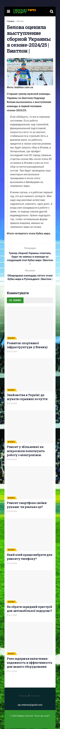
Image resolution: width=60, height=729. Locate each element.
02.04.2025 (12, 512)
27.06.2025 (12, 404)
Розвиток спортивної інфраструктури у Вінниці (27, 345)
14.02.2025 (12, 564)
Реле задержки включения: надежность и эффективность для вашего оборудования (29, 663)
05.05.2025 (12, 460)
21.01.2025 (12, 616)
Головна (10, 21)
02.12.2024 (12, 671)
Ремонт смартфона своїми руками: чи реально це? (27, 505)
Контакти (35, 696)
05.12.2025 (12, 352)
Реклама (23, 696)
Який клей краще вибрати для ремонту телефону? (29, 557)
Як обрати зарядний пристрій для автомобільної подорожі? (29, 609)
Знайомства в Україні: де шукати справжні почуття (27, 397)
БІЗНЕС (11, 338)
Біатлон (20, 21)
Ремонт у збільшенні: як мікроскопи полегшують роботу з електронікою (26, 451)
